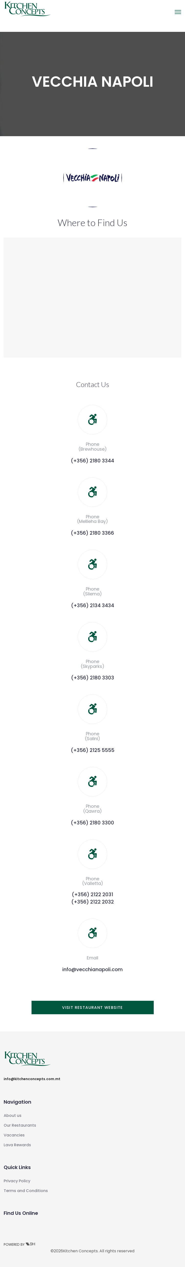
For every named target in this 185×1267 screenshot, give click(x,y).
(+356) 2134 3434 (92, 605)
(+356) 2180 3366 (92, 533)
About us (13, 1115)
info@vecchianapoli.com (92, 969)
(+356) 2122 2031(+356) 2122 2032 (92, 898)
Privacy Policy (17, 1181)
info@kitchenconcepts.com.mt (32, 1079)
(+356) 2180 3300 (92, 822)
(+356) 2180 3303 (92, 677)
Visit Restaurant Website (92, 1007)
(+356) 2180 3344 (92, 460)
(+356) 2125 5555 (92, 750)
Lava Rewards (17, 1145)
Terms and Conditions (26, 1191)
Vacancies (14, 1135)
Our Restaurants (20, 1125)
